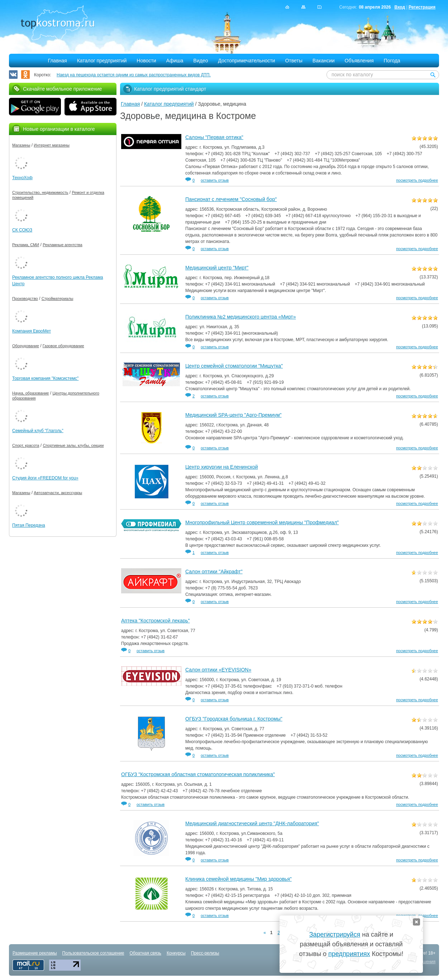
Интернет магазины (52, 145)
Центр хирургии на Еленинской (221, 467)
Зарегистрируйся (334, 934)
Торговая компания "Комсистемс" (45, 378)
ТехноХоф (22, 177)
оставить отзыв (215, 180)
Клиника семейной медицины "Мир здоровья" (238, 879)
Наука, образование (30, 393)
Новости (146, 60)
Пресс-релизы (205, 953)
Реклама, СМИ (25, 245)
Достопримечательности (246, 60)
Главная (57, 60)
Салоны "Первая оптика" (214, 137)
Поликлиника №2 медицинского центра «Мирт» (240, 317)
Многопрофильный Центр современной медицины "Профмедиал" (262, 522)
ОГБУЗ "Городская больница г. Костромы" (233, 719)
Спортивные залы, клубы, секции (73, 445)
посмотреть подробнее (417, 180)
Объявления (359, 60)
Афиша (175, 60)
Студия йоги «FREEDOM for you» (45, 478)
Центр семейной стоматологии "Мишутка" (234, 366)
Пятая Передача (28, 525)
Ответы (293, 60)
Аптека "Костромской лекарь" (155, 620)
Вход (399, 7)
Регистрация (422, 7)
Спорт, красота (25, 445)
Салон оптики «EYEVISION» (218, 670)
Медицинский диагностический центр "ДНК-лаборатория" (252, 823)
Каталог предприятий (102, 60)
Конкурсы (176, 953)
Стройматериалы (57, 298)
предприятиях (349, 953)
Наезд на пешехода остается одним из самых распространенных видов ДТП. (134, 74)
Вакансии (324, 60)
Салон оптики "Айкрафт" (214, 571)
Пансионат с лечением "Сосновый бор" (231, 199)
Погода (392, 60)
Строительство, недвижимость (40, 192)
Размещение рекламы (35, 953)
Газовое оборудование (63, 346)
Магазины (21, 145)
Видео (200, 60)
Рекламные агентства (62, 245)
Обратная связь (145, 953)
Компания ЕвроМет (31, 331)
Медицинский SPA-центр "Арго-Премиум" (233, 415)
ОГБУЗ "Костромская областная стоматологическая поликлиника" (198, 774)
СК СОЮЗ (22, 230)
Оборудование (25, 346)
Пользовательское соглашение (93, 953)
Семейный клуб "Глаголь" (37, 430)
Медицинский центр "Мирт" (216, 268)
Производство (25, 298)
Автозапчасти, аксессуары (58, 493)
